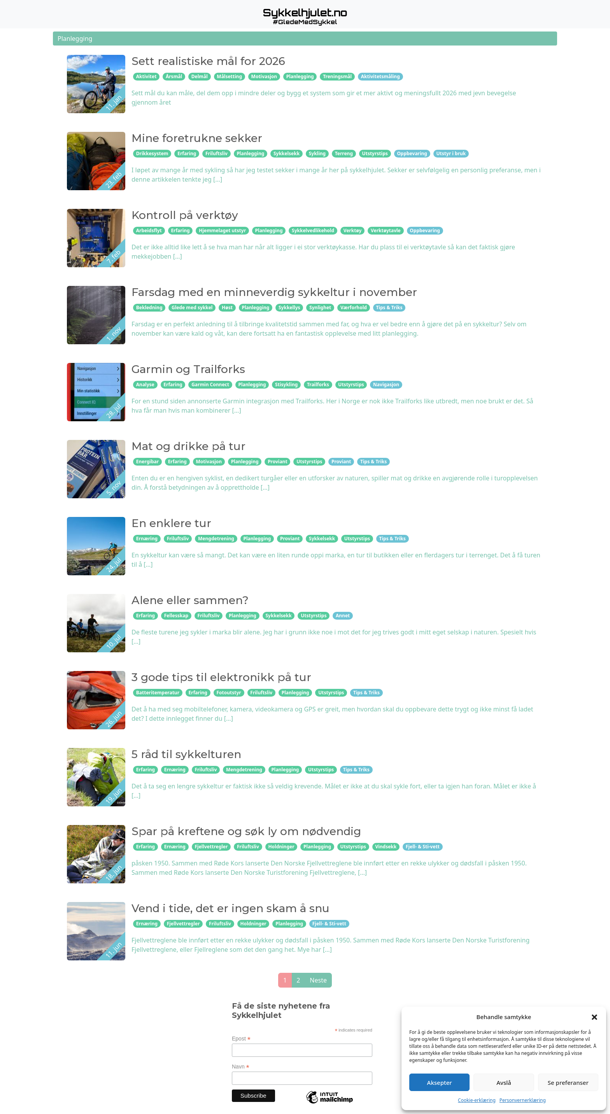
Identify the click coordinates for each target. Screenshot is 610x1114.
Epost (241, 1038)
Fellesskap (176, 615)
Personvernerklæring (523, 1100)
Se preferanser (568, 1082)
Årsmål (174, 76)
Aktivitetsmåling (380, 76)
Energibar (147, 461)
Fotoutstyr (228, 692)
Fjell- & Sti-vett (423, 846)
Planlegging (300, 76)
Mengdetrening (216, 538)
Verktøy (353, 230)
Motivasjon (264, 76)
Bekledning (149, 307)
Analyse (145, 384)
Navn (240, 1066)
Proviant (277, 461)
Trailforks (318, 384)
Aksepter (439, 1082)
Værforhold (353, 307)
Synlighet (320, 307)
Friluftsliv (216, 153)
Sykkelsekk (286, 153)
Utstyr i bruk (451, 153)
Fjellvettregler (211, 846)
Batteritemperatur (157, 692)
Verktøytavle (386, 230)
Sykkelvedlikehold (313, 230)
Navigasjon (386, 384)
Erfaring (186, 153)
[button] (594, 1017)
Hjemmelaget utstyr (222, 230)
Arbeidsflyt (149, 230)
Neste (318, 980)
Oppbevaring (412, 153)
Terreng (344, 153)
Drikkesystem (152, 153)
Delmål (199, 76)
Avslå (503, 1082)
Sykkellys (289, 307)
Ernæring (147, 538)
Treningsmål (337, 76)
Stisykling (286, 384)
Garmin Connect (210, 384)
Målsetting (229, 76)
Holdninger (281, 846)
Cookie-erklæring (477, 1100)
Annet (343, 615)
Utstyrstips (375, 153)
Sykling (317, 153)
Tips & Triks (389, 307)
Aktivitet (146, 76)
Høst (227, 307)
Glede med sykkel (192, 307)
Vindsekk (385, 846)
